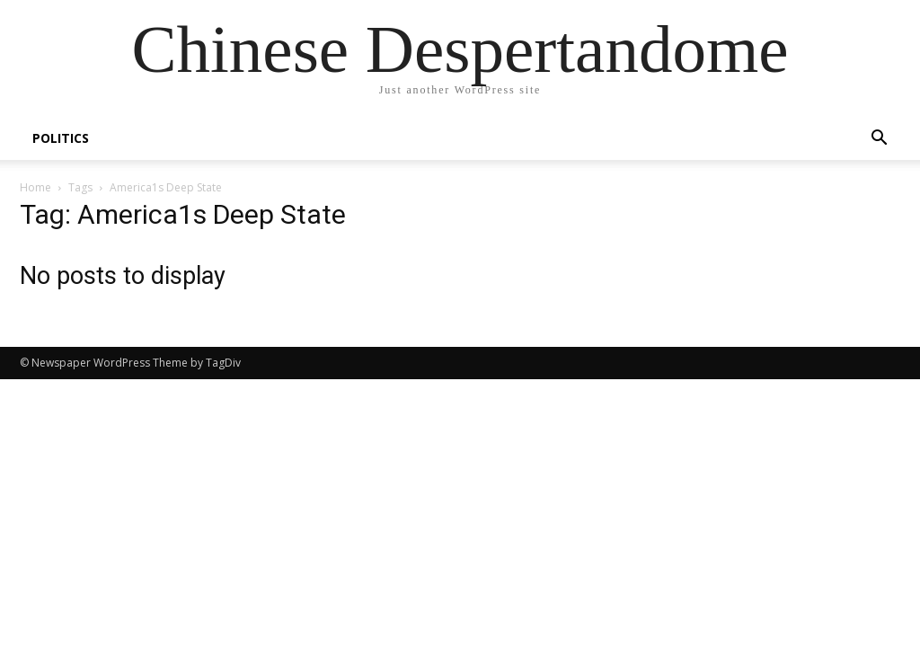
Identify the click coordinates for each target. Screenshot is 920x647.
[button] (878, 139)
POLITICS (60, 137)
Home (35, 187)
